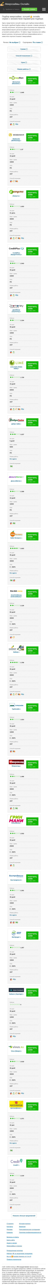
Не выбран (13, 42)
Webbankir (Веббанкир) (15, 139)
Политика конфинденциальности (30, 1232)
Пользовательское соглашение (29, 1229)
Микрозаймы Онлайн (17, 4)
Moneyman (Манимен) (16, 82)
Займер (15, 652)
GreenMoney (15, 823)
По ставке (37, 42)
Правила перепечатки (14, 1259)
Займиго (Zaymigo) (15, 994)
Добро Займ (15, 424)
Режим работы (23, 69)
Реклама (9, 1229)
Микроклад (16, 766)
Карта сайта (11, 1240)
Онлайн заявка (29, 9)
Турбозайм (16, 709)
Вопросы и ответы (13, 1237)
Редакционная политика (15, 1250)
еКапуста (16, 196)
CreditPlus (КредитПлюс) (16, 253)
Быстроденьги (15, 880)
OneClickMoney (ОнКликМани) (16, 595)
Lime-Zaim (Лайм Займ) (16, 367)
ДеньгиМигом (16, 481)
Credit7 (15, 1165)
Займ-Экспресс (15, 538)
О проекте (10, 1223)
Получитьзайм (32, 81)
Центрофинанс (15, 1108)
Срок (23, 62)
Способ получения (23, 56)
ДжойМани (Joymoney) (16, 310)
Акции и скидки (12, 1243)
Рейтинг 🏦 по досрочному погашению (19, 1253)
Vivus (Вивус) (16, 1051)
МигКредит (16, 937)
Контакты (10, 1226)
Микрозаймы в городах (14, 1246)
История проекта (24, 1223)
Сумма (22, 49)
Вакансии (22, 1226)
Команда (10, 1232)
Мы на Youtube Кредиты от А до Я (19, 1256)
